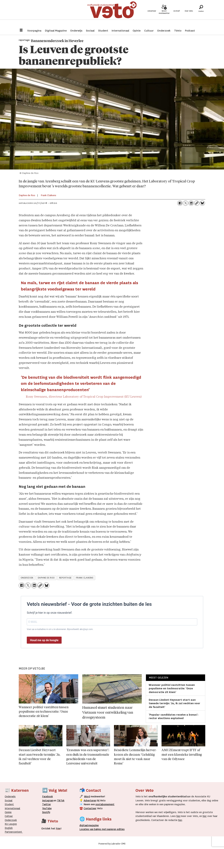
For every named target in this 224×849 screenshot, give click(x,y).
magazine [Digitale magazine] (90, 825)
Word (87, 796)
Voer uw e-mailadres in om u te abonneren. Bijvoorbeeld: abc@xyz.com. (60, 629)
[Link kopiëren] (196, 203)
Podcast (190, 30)
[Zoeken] (201, 13)
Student (103, 30)
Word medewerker (164, 15)
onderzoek (27, 577)
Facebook (47, 796)
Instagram (47, 800)
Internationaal (120, 30)
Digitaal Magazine (56, 30)
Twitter (46, 804)
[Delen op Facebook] (180, 203)
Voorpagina (34, 30)
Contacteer (90, 808)
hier (178, 816)
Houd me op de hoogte (44, 640)
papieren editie (114, 829)
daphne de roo (46, 577)
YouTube (47, 808)
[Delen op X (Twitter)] (185, 203)
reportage (65, 577)
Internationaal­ (12, 808)
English (9, 828)
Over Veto (189, 14)
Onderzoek (163, 30)
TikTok (60, 800)
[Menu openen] (21, 30)
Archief (176, 14)
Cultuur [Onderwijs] (9, 816)
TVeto (177, 30)
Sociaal (90, 30)
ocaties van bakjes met (92, 829)
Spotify (46, 812)
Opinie (137, 30)
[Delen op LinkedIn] (191, 203)
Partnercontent (13, 831)
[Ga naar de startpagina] (112, 13)
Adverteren (90, 800)
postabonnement (105, 804)
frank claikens (84, 577)
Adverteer (152, 14)
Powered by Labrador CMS (112, 843)
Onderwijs (76, 30)
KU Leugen (11, 824)
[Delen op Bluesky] (202, 203)
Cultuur (149, 30)
